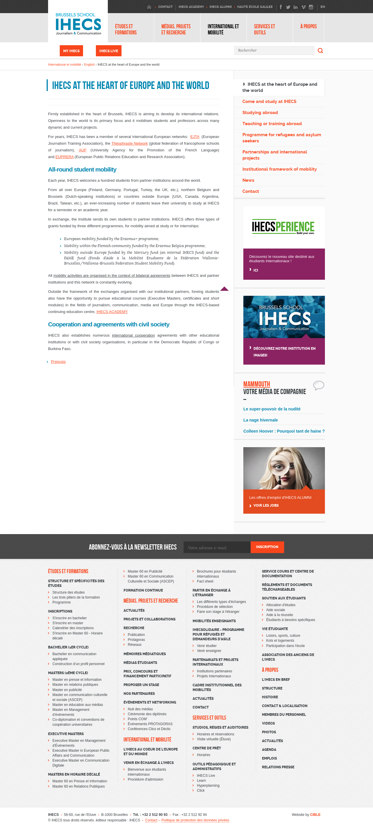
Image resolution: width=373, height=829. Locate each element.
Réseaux (135, 645)
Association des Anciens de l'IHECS (288, 657)
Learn (201, 781)
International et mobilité (223, 29)
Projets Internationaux (214, 676)
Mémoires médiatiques (145, 654)
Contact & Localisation (284, 706)
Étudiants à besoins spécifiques (290, 620)
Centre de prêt (207, 748)
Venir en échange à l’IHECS (149, 763)
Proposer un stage (141, 685)
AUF (83, 150)
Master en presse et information (77, 680)
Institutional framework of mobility (279, 169)
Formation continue (143, 590)
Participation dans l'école (285, 646)
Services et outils (264, 29)
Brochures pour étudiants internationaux (216, 573)
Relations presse (278, 767)
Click (201, 790)
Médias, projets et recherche (176, 29)
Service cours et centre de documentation (288, 573)
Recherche (134, 628)
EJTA (194, 136)
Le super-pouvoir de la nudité (271, 409)
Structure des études (68, 592)
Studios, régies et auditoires (220, 727)
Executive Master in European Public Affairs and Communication (81, 753)
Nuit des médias (140, 709)
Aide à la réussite (279, 615)
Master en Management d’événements (70, 712)
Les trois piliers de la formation (76, 597)
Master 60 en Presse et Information (79, 781)
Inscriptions (60, 611)
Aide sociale (275, 610)
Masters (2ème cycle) (68, 673)
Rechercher (320, 50)
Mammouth (256, 384)
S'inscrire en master (67, 623)
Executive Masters (66, 734)
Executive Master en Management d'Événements (78, 743)
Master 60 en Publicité (145, 571)
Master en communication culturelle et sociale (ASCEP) (80, 697)
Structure (272, 688)
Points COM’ (137, 719)
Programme (61, 602)
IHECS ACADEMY (111, 311)
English (89, 64)
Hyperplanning (208, 785)
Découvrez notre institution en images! (285, 352)
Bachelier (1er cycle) (68, 647)
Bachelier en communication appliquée (74, 656)
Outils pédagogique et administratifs (214, 766)
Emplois (269, 758)
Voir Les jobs (266, 506)
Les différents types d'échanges (221, 602)
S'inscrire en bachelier (69, 618)
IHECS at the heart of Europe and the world (279, 87)
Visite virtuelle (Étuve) (214, 739)
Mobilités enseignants (214, 621)
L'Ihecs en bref (276, 680)
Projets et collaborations (149, 619)
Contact (250, 191)
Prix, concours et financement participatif (147, 673)
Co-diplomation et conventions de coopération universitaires (78, 722)
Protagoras (136, 640)
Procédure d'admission (145, 779)
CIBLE (315, 815)
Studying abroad (260, 112)
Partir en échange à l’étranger (212, 592)
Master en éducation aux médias (77, 705)
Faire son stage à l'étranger (218, 612)
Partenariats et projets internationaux (215, 662)
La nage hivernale (260, 420)
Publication (136, 635)
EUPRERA (64, 157)
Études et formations (126, 29)
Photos (269, 732)
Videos (268, 723)
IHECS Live (108, 51)
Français (58, 361)
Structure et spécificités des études (76, 583)
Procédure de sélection (215, 607)
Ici (256, 270)
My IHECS (71, 51)
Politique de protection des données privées (195, 820)
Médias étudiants (140, 663)
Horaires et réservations (215, 734)
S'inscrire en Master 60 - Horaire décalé (77, 635)
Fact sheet (205, 581)
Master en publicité (67, 690)
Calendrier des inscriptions (73, 628)
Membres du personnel (284, 715)
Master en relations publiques (75, 685)
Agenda (269, 750)
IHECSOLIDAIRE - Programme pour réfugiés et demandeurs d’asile (218, 634)
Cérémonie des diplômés (147, 714)
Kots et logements (280, 641)
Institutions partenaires (214, 671)
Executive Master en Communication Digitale (80, 762)
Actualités (134, 610)
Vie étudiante (275, 629)
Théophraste (122, 143)
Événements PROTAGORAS (150, 724)
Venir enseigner (209, 651)
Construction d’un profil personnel (78, 664)
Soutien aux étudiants (284, 598)
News (248, 180)
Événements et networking (150, 702)
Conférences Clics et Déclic (149, 729)
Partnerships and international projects (274, 155)
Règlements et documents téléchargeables (287, 587)
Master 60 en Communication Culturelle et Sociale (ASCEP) (151, 578)
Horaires (203, 755)
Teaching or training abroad (272, 123)
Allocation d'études (280, 605)
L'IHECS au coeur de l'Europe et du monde (151, 751)
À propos (308, 26)
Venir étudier (207, 646)
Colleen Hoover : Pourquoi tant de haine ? (284, 431)
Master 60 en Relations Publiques (78, 786)
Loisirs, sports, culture (283, 636)
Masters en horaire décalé (74, 774)
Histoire (270, 697)
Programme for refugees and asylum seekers (281, 138)
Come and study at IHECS (269, 101)
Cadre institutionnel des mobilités (217, 687)
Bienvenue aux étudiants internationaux (147, 771)
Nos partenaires (139, 694)
